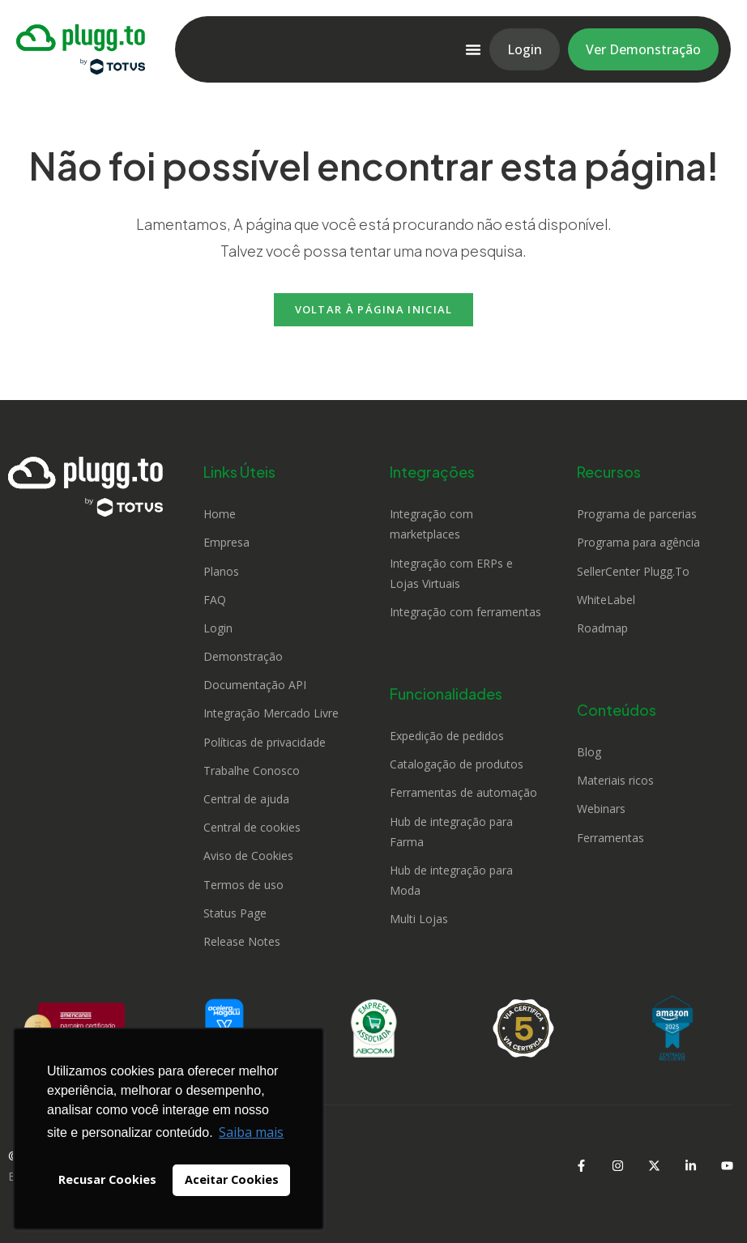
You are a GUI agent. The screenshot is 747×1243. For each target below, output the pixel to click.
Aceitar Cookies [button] (232, 1179)
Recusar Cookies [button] (107, 1179)
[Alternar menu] (473, 49)
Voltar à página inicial (374, 309)
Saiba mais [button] (251, 1132)
